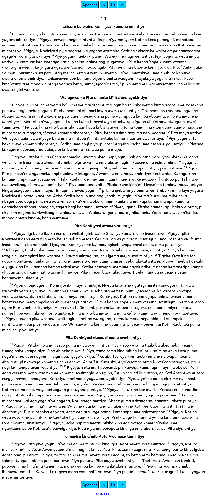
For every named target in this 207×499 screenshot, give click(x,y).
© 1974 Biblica (103, 494)
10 (112, 4)
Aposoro (90, 4)
